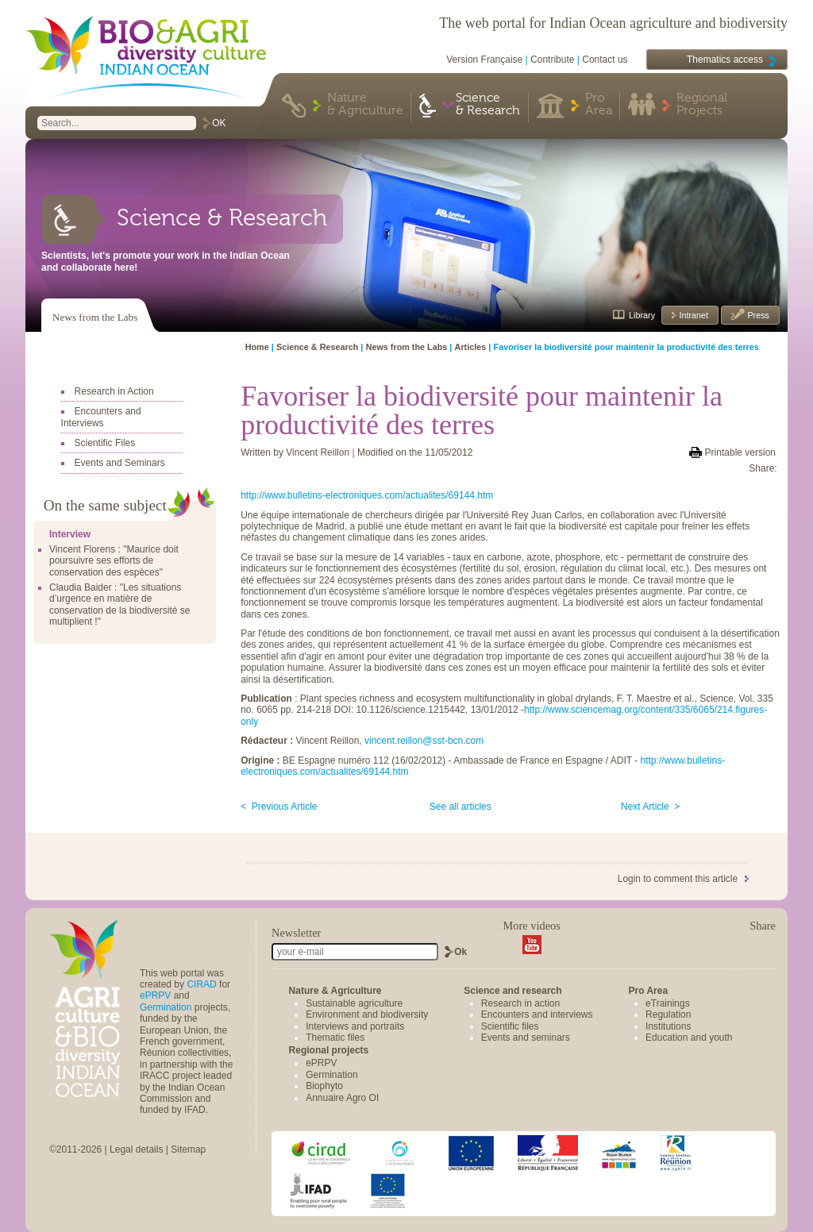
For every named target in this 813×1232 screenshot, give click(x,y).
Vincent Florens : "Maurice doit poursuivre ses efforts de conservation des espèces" (114, 561)
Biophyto (324, 1085)
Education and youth (688, 1037)
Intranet (692, 315)
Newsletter (296, 932)
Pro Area (598, 104)
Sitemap (188, 1149)
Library (642, 315)
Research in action (520, 1003)
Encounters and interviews (537, 1014)
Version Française (484, 59)
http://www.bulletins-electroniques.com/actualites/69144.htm (367, 495)
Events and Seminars (120, 462)
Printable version (740, 452)
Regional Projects (701, 104)
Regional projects (329, 1050)
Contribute (552, 59)
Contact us (604, 59)
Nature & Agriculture (365, 104)
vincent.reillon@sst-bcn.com (424, 740)
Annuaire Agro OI (342, 1097)
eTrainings (667, 1003)
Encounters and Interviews (101, 417)
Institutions (668, 1026)
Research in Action (114, 391)
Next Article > (650, 806)
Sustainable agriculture (354, 1003)
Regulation (668, 1014)
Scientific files (510, 1026)
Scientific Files (105, 443)
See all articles (460, 806)
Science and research (512, 990)
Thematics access (725, 59)
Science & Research (488, 104)
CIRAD (201, 984)
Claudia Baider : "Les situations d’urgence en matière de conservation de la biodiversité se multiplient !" (119, 604)
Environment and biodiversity (367, 1014)
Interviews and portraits (355, 1026)
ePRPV (155, 995)
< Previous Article (279, 806)
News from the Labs (94, 317)
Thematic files (335, 1037)
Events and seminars (525, 1037)
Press (757, 315)
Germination (165, 1007)
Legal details (136, 1149)
